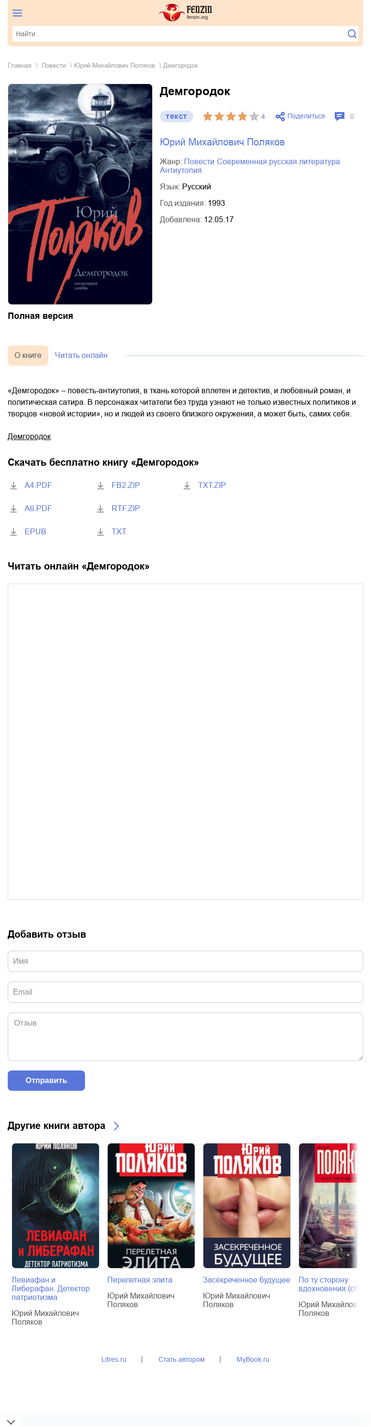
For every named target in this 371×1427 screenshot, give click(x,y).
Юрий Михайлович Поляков (114, 65)
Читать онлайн (81, 355)
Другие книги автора (56, 1125)
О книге (28, 355)
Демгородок (29, 436)
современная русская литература (278, 161)
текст (176, 116)
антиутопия (181, 170)
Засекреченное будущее (246, 1280)
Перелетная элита (139, 1280)
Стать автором (181, 1359)
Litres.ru (114, 1359)
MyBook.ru (253, 1359)
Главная (19, 65)
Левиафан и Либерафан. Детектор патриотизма (51, 1288)
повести (54, 65)
